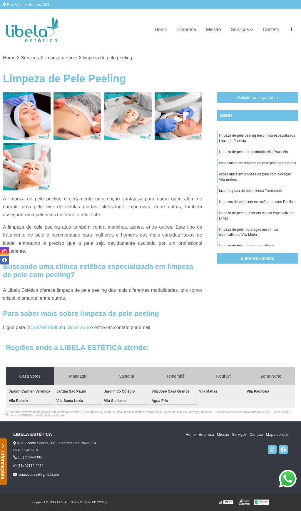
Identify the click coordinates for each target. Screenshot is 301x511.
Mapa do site (276, 434)
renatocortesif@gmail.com (36, 475)
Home (161, 29)
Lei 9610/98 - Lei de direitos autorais (40, 415)
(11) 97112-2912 (28, 466)
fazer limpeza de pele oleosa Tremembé (250, 191)
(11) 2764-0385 (43, 327)
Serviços (240, 29)
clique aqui (77, 327)
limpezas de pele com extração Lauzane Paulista (257, 202)
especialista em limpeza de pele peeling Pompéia (257, 163)
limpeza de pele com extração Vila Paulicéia (253, 152)
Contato (271, 29)
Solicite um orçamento (257, 97)
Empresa (186, 29)
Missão (213, 29)
